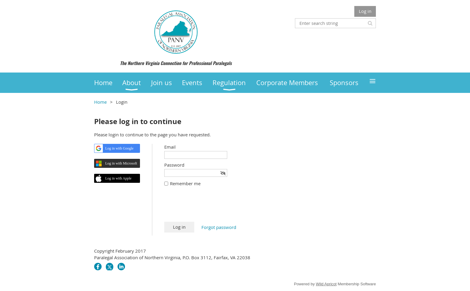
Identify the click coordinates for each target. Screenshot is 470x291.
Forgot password (218, 227)
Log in (365, 11)
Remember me (185, 183)
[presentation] (209, 207)
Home (100, 102)
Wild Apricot (326, 284)
